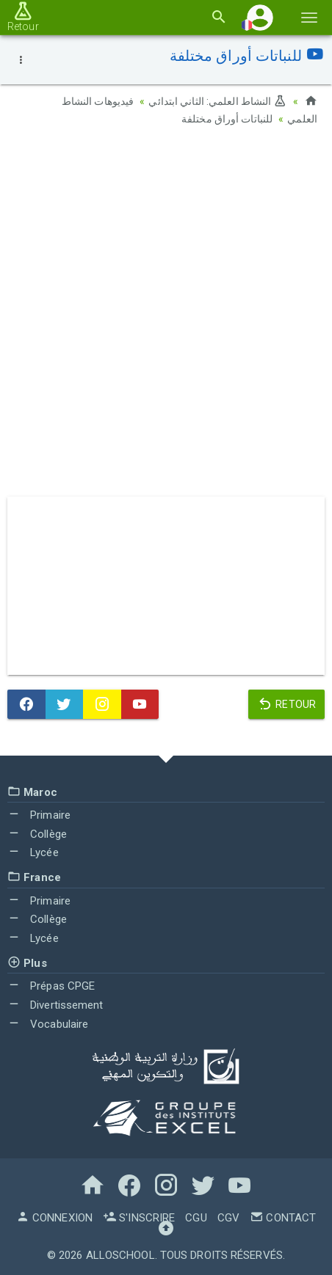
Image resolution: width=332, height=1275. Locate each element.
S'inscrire (139, 1217)
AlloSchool (120, 1255)
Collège (37, 834)
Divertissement (55, 1005)
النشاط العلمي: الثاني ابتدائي (217, 101)
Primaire (39, 815)
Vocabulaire (47, 1024)
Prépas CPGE (51, 986)
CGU (195, 1217)
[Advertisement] (166, 316)
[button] (260, 17)
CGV (228, 1217)
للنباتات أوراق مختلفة (227, 119)
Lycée (33, 852)
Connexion (54, 1217)
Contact (283, 1217)
